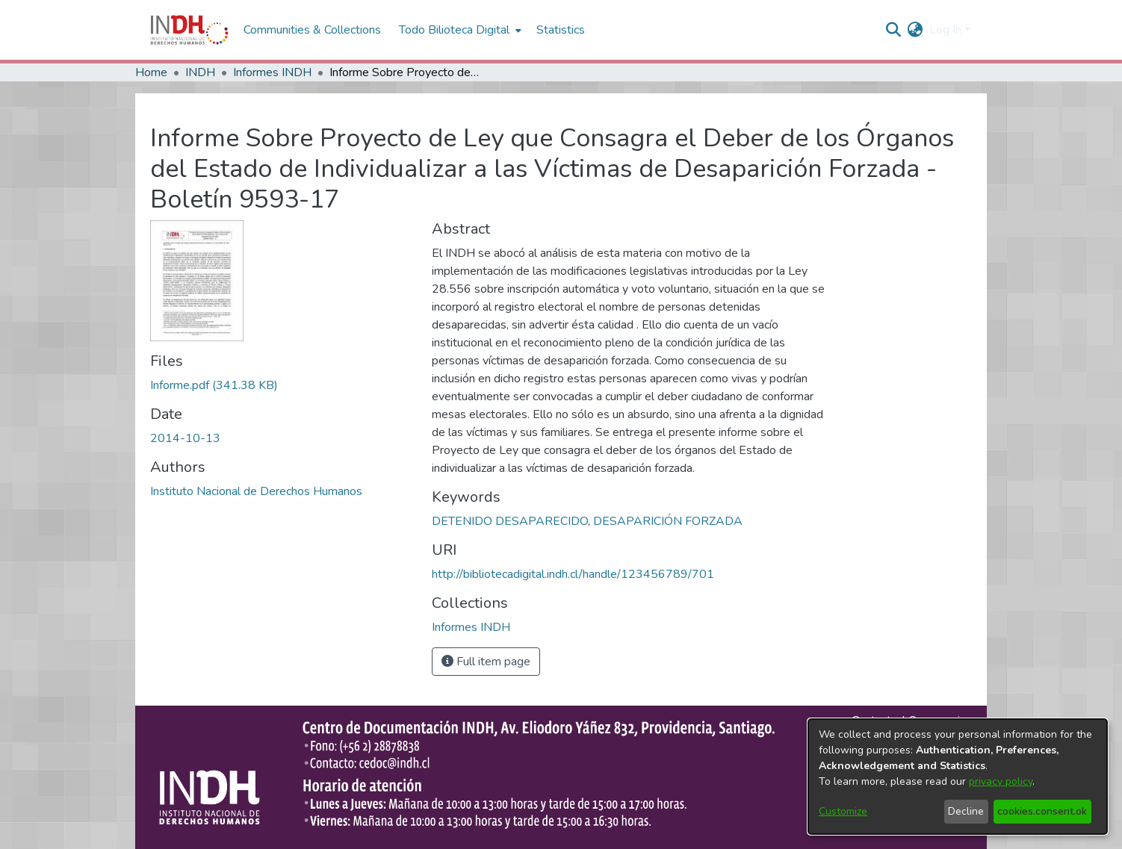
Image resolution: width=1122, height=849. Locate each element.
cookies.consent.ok (1042, 811)
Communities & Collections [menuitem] (312, 30)
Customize (843, 811)
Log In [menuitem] (945, 30)
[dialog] (957, 776)
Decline (966, 811)
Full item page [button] (485, 661)
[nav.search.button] (893, 30)
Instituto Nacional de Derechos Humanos (256, 491)
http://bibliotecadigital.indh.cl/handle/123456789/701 (573, 574)
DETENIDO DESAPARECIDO (510, 521)
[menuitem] (915, 30)
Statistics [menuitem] (560, 30)
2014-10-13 (185, 438)
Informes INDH (272, 72)
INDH (200, 72)
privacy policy (1000, 781)
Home (151, 72)
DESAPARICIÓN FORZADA (668, 521)
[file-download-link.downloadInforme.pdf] (214, 385)
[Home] (189, 30)
